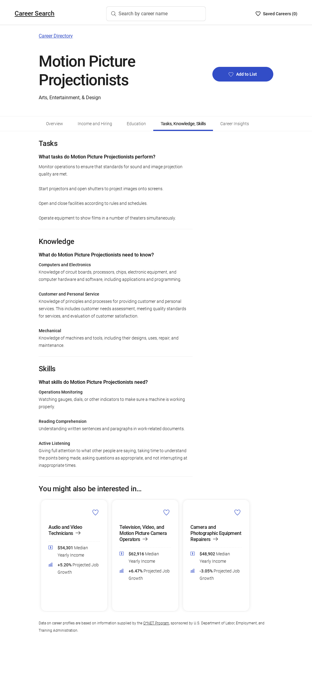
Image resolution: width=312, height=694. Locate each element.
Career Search (35, 13)
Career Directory (56, 36)
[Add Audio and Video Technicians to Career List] (95, 512)
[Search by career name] (156, 13)
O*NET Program (156, 623)
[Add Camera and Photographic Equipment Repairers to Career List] (237, 512)
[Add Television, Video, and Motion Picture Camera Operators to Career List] (166, 512)
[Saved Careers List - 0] (276, 13)
